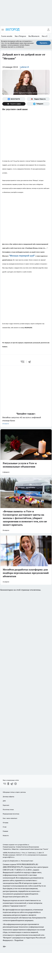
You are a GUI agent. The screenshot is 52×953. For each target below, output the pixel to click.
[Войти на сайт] (48, 29)
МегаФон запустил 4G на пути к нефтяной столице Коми (26, 420)
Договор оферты (8, 796)
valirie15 (24, 67)
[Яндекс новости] (38, 99)
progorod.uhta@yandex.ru (12, 861)
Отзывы (5, 822)
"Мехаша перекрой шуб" (22, 256)
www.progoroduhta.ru (22, 844)
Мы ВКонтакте (33, 36)
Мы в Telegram (20, 36)
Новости (6, 835)
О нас (5, 827)
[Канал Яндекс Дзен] (13, 104)
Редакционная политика (11, 814)
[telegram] (30, 361)
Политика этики (8, 809)
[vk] (23, 361)
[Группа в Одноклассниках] (8, 783)
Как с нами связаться (10, 818)
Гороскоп (6, 805)
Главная (5, 831)
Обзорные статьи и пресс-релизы (14, 792)
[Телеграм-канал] (38, 104)
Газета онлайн (6, 36)
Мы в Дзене (46, 36)
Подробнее (18, 940)
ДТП (4, 801)
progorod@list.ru (8, 857)
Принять (43, 43)
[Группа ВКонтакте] (13, 99)
